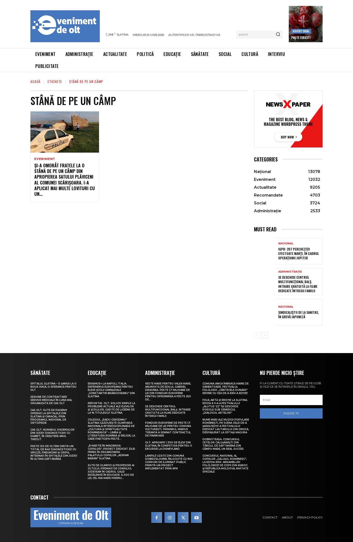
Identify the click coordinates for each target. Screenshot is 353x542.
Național (285, 243)
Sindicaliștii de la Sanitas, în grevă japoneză (298, 314)
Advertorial (301, 31)
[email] (291, 400)
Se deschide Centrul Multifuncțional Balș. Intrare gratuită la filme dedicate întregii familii (297, 284)
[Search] (278, 35)
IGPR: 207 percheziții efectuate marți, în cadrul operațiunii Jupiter (298, 253)
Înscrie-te (291, 413)
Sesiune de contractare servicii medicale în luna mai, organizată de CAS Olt (51, 400)
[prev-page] (257, 335)
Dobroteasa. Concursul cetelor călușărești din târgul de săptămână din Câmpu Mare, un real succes (223, 444)
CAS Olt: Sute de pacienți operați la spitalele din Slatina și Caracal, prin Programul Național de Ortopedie (48, 416)
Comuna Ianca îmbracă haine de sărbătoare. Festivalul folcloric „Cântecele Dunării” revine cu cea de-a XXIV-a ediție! (225, 388)
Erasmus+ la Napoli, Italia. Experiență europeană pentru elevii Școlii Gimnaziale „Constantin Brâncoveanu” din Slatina (111, 390)
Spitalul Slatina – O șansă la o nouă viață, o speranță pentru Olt (53, 387)
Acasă (35, 81)
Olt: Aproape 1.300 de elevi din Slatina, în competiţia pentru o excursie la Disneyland (168, 445)
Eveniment (44, 159)
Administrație (290, 271)
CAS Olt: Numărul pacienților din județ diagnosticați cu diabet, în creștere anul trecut (52, 434)
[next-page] (265, 335)
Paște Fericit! (301, 37)
